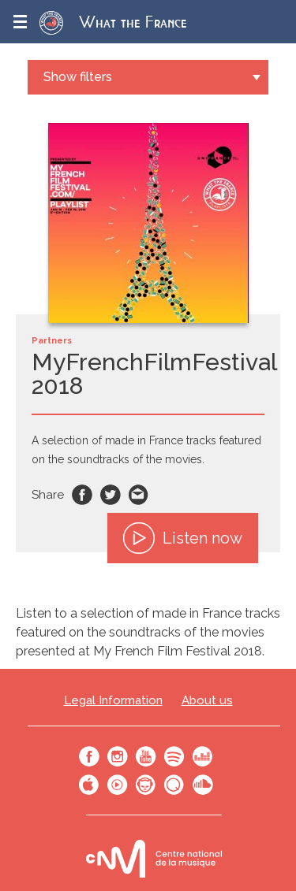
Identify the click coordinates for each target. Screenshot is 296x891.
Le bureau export (154, 858)
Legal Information (113, 701)
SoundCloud (203, 784)
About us (207, 701)
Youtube (146, 756)
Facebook (82, 494)
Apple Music (89, 784)
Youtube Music (117, 784)
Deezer (203, 756)
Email (139, 494)
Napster (146, 784)
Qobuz (174, 784)
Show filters (77, 76)
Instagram (117, 756)
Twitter (110, 494)
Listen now (182, 538)
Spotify (174, 756)
